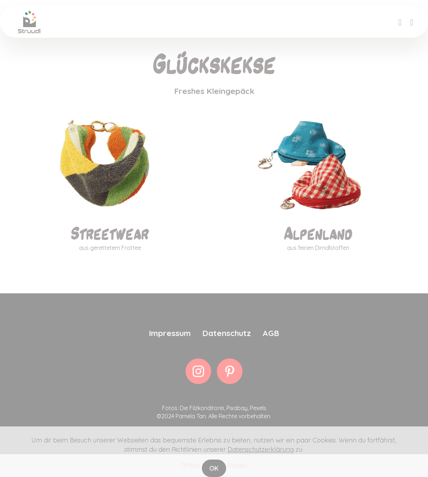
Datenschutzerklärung (261, 462)
